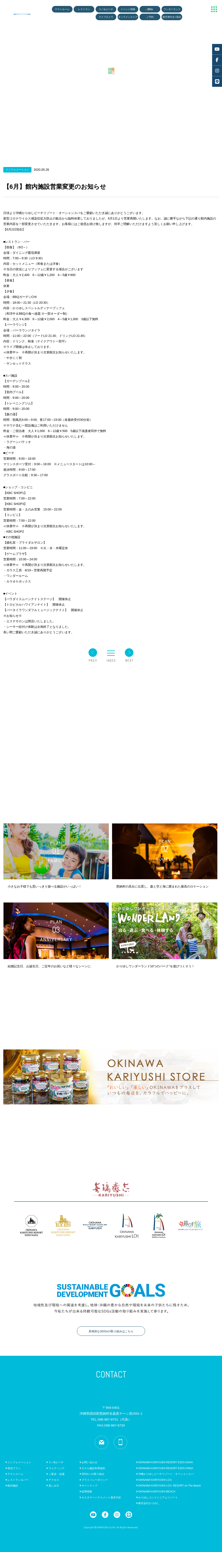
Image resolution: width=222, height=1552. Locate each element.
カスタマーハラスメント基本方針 (100, 1497)
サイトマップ (88, 1485)
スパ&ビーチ (54, 1462)
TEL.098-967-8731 (111, 1419)
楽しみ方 (52, 1485)
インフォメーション (18, 1462)
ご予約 (150, 16)
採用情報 (86, 1491)
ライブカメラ (106, 16)
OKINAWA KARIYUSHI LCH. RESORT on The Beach (168, 1485)
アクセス (52, 1479)
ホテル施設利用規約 (92, 1468)
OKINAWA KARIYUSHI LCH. (154, 1479)
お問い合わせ (88, 1462)
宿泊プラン (13, 1468)
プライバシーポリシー (94, 1479)
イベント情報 (128, 9)
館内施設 (11, 1485)
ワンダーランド (172, 9)
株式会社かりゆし (147, 1503)
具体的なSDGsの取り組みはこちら (111, 1331)
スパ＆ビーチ (106, 9)
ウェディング (55, 1468)
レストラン (84, 9)
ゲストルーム (62, 9)
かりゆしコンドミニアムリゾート (157, 1497)
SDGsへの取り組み (92, 1474)
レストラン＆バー (17, 1479)
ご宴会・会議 (55, 1474)
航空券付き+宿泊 (172, 16)
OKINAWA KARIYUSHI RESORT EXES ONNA (164, 1468)
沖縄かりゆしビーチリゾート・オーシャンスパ (165, 1474)
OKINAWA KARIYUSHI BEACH (155, 1491)
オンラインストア (128, 16)
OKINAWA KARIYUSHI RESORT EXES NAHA (164, 1462)
